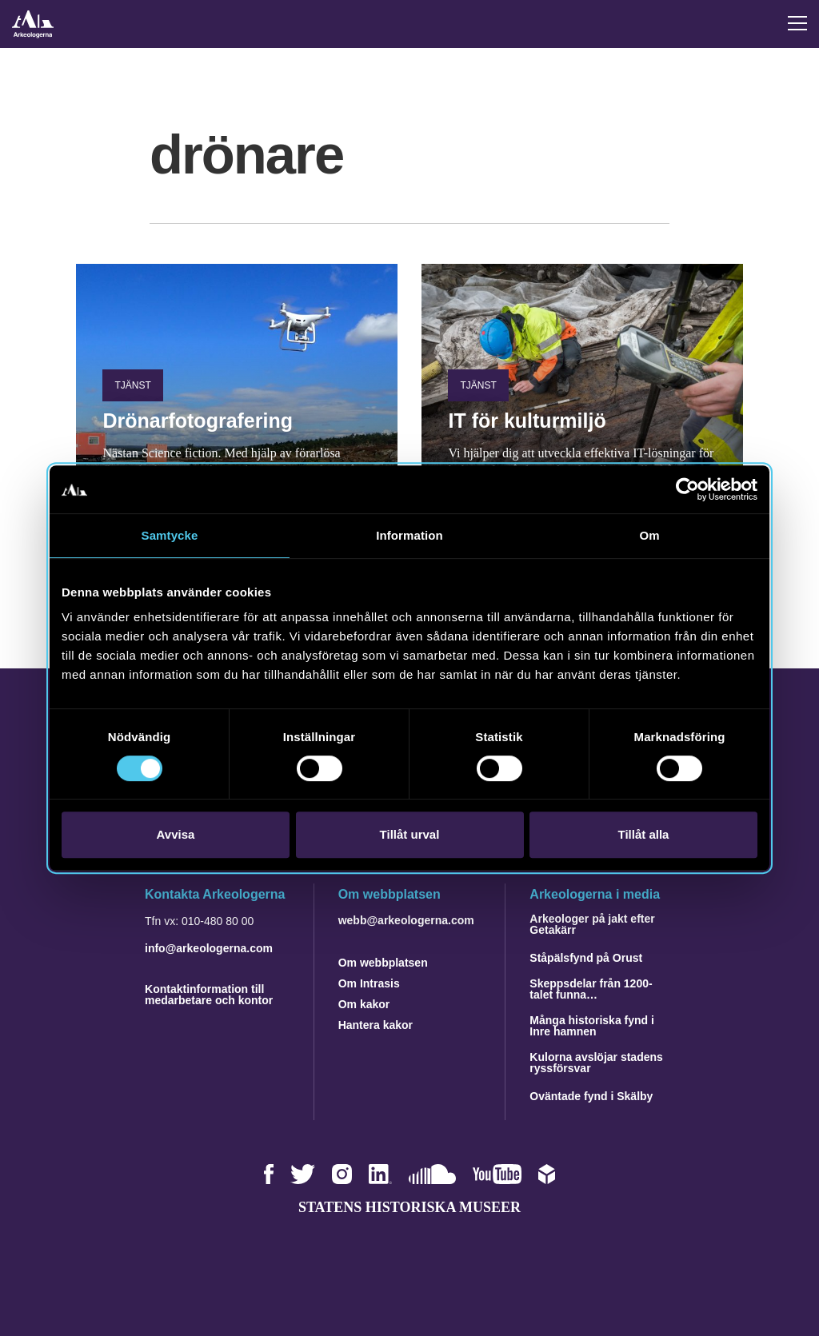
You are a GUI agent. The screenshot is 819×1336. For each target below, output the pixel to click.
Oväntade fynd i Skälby (591, 1096)
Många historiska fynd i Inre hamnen (591, 1026)
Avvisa (176, 834)
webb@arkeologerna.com (406, 920)
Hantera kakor (375, 1025)
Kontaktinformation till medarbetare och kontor (209, 994)
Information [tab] (409, 535)
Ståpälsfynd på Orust (585, 957)
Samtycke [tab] (170, 535)
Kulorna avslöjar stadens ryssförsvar (596, 1062)
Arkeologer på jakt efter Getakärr (591, 924)
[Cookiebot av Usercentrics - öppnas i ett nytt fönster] (687, 489)
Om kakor (364, 1004)
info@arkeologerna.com (209, 948)
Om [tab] (649, 535)
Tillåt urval (410, 834)
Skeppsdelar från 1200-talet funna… (590, 989)
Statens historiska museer (409, 1207)
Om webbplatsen (383, 962)
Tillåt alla (643, 834)
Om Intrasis (369, 983)
